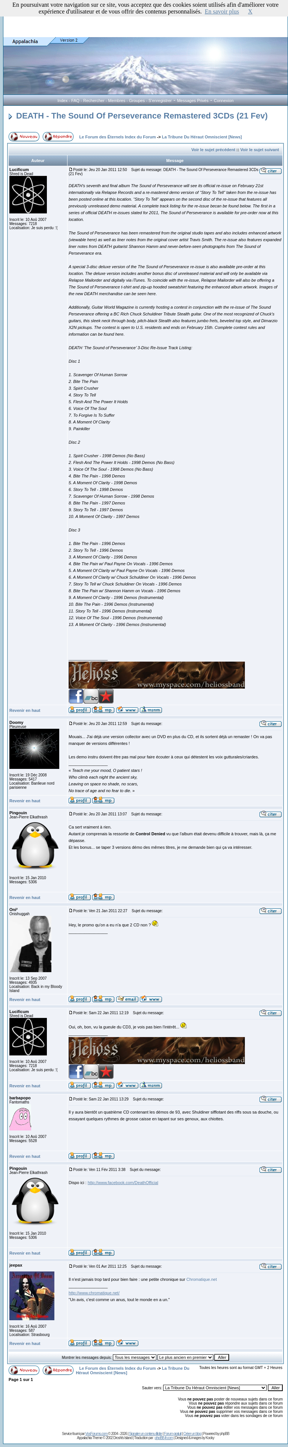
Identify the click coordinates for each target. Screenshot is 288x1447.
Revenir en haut (24, 710)
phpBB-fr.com (164, 1438)
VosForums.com (96, 1434)
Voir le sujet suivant (259, 149)
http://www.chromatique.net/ (94, 1293)
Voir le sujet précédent (213, 149)
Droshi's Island (122, 1438)
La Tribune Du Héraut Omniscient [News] (202, 137)
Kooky (210, 1438)
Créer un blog (192, 1434)
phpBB (224, 1434)
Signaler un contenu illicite (145, 1434)
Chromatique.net (201, 1279)
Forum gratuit (172, 1434)
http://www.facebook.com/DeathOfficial (123, 1182)
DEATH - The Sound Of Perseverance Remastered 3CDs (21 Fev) (138, 115)
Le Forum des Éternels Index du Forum (117, 137)
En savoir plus (222, 11)
